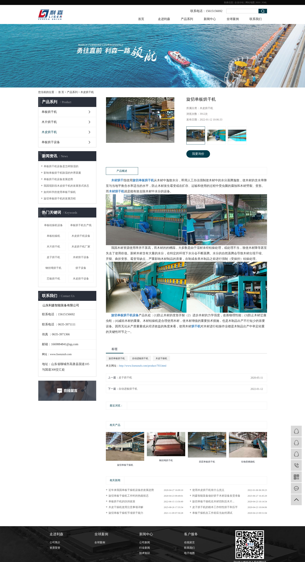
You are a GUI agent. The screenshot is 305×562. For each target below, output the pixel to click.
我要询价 (198, 153)
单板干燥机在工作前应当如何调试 (212, 512)
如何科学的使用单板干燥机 (60, 192)
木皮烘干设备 (81, 278)
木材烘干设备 (81, 257)
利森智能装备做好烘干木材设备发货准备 (216, 495)
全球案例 (233, 19)
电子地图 (189, 553)
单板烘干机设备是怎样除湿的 (61, 166)
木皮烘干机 (87, 92)
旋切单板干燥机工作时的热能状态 (129, 495)
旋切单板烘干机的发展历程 (60, 198)
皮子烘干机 (53, 257)
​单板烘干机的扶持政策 (122, 501)
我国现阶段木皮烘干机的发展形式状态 (66, 185)
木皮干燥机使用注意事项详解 (126, 507)
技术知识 (144, 553)
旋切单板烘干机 (117, 358)
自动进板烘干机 (140, 358)
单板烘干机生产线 (81, 225)
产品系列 (187, 19)
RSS (258, 2)
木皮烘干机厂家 (81, 246)
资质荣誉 (55, 547)
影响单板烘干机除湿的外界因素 (62, 172)
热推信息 (228, 2)
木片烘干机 (49, 122)
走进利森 (164, 19)
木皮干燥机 (161, 358)
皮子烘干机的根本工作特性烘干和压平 (215, 507)
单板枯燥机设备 (53, 225)
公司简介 (55, 542)
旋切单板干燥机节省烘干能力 (126, 512)
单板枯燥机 (53, 235)
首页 (141, 19)
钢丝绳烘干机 (53, 268)
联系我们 (255, 19)
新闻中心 (210, 19)
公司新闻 (144, 542)
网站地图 (250, 2)
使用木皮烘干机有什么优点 (208, 490)
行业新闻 (144, 547)
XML (264, 2)
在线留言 (189, 542)
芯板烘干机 (53, 278)
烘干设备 (81, 268)
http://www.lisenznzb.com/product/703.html (143, 365)
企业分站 (239, 2)
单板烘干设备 (51, 142)
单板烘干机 (49, 111)
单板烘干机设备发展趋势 (58, 179)
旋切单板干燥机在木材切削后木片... (213, 501)
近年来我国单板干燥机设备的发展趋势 (131, 490)
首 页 (61, 92)
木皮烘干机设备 (81, 235)
